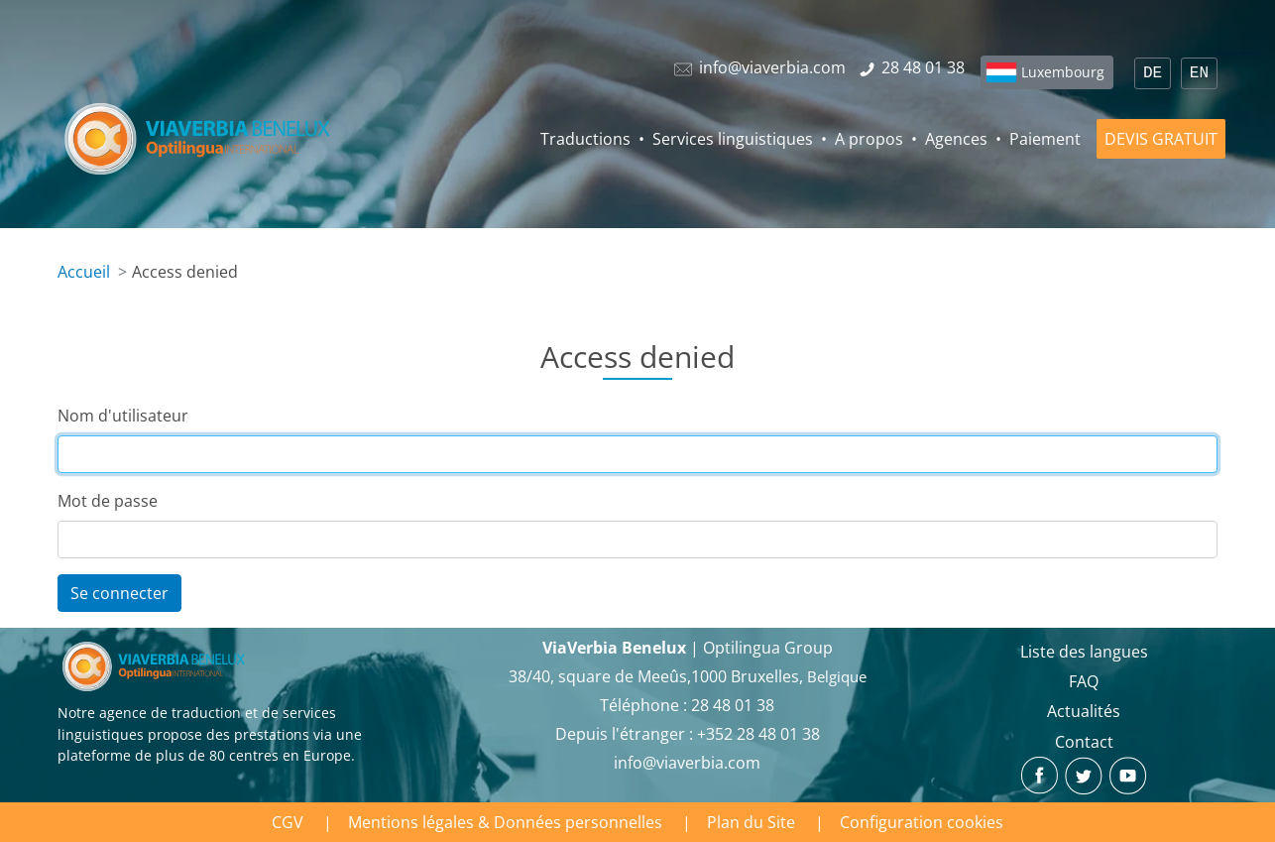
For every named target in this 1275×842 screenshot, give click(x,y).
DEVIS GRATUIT (1160, 139)
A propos (869, 139)
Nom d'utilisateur (123, 415)
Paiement (1045, 139)
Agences (956, 139)
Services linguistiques (732, 139)
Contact (1084, 742)
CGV (287, 822)
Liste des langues (1084, 651)
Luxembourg (1062, 71)
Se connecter (119, 593)
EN (1199, 73)
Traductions (585, 139)
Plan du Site (751, 822)
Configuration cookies (921, 822)
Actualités (1083, 711)
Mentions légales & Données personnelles (505, 822)
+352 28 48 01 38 (758, 734)
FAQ (1084, 681)
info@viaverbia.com (687, 763)
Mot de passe (108, 501)
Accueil (84, 272)
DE (1152, 73)
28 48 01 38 (732, 705)
